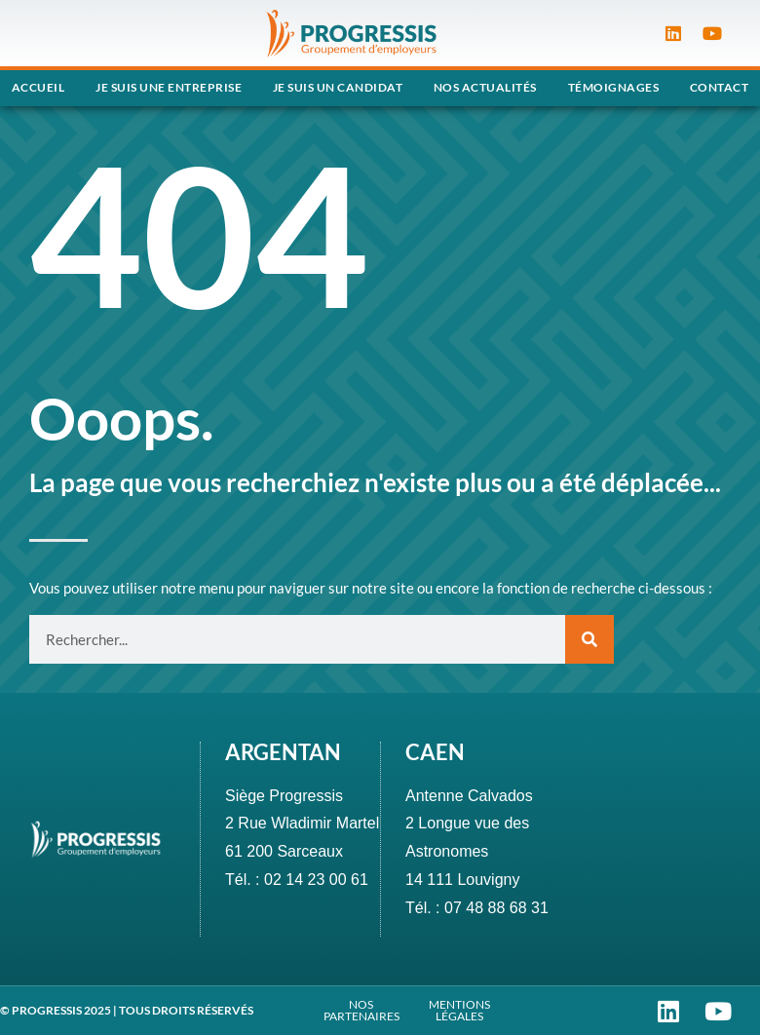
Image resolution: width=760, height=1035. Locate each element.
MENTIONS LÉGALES (459, 1010)
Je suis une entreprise (168, 87)
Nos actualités (485, 87)
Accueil (38, 87)
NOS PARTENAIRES (361, 1010)
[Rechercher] (589, 639)
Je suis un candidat (338, 87)
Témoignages (614, 87)
